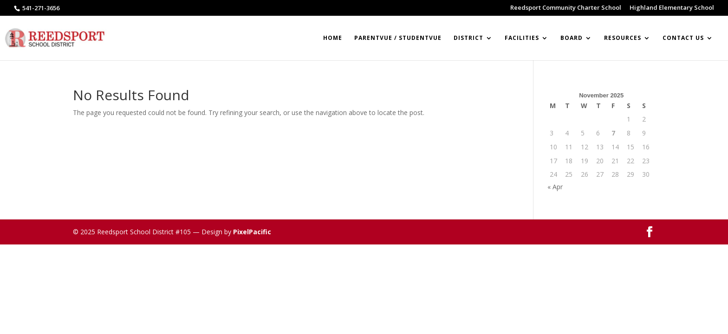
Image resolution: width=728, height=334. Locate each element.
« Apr (555, 186)
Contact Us (683, 38)
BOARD (571, 38)
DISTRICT (468, 38)
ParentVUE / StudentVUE (398, 38)
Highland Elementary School (672, 8)
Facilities (522, 38)
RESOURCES (622, 38)
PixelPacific (252, 231)
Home (332, 38)
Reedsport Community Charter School (565, 8)
